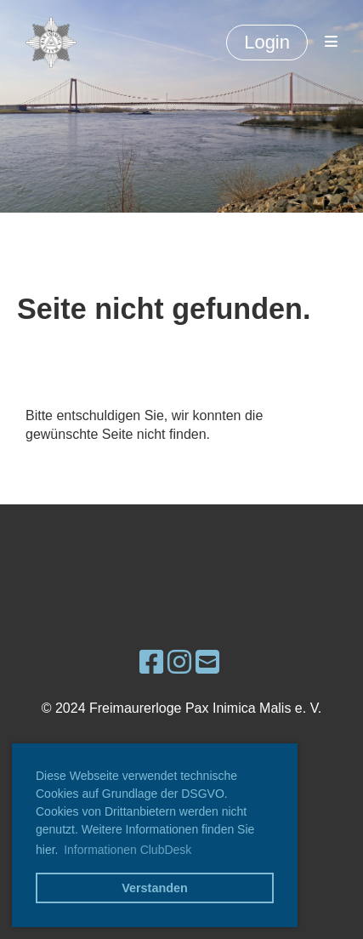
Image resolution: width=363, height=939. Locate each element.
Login (267, 42)
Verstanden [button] (155, 888)
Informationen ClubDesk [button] (127, 849)
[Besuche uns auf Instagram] (179, 662)
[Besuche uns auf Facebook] (151, 662)
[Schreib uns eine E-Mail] (207, 662)
